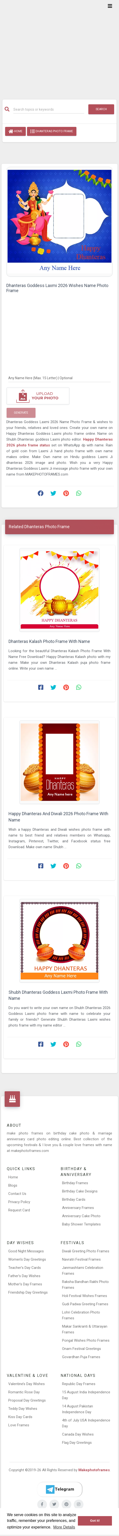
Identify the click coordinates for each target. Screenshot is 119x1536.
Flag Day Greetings (77, 1442)
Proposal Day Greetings (27, 1400)
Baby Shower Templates (81, 1224)
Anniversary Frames (78, 1208)
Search (101, 109)
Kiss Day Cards (20, 1417)
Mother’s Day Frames (25, 1284)
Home (15, 131)
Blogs (12, 1185)
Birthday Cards (73, 1199)
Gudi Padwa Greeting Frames (85, 1304)
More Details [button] (64, 1527)
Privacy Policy (19, 1202)
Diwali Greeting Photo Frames (85, 1251)
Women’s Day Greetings (27, 1259)
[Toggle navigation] (110, 6)
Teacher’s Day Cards (24, 1267)
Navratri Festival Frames (81, 1259)
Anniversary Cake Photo (81, 1216)
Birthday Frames (75, 1183)
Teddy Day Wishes (22, 1408)
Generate (21, 412)
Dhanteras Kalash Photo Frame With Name (49, 641)
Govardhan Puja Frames (81, 1357)
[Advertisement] (59, 47)
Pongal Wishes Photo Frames (86, 1340)
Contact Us (17, 1193)
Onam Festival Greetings (81, 1349)
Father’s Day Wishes (24, 1276)
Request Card (19, 1210)
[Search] (48, 109)
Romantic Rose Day (24, 1392)
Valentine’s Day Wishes (26, 1384)
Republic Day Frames (78, 1384)
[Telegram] (59, 1489)
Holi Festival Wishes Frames (84, 1296)
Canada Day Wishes (78, 1434)
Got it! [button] (95, 1520)
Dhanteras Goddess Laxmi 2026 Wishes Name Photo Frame (57, 288)
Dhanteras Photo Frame (51, 131)
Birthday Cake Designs (80, 1191)
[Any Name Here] (59, 378)
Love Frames (18, 1425)
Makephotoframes (94, 1470)
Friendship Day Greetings (28, 1292)
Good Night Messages (26, 1251)
